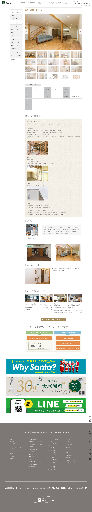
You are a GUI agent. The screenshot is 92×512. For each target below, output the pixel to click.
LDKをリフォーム (33, 446)
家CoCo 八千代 (53, 448)
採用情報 (68, 439)
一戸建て (13, 15)
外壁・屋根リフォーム (34, 454)
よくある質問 (32, 466)
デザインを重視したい (34, 439)
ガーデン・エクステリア (16, 55)
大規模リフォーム (15, 45)
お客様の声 (13, 453)
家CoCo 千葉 (52, 445)
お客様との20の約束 (34, 464)
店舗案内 (49, 441)
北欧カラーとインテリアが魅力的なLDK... (60, 304)
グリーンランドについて (53, 439)
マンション (14, 18)
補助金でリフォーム (34, 456)
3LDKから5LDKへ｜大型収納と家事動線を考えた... (74, 304)
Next (80, 31)
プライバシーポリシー (71, 452)
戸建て (13, 443)
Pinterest (44, 432)
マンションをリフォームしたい (36, 444)
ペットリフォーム (16, 450)
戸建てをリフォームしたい (35, 441)
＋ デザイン (14, 26)
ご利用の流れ (32, 461)
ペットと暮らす (15, 29)
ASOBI (12, 39)
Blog (50, 432)
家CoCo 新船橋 (53, 450)
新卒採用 (70, 441)
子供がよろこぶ (15, 42)
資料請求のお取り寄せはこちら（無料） (67, 348)
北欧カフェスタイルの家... (46, 304)
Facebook (66, 432)
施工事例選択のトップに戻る (53, 319)
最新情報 (12, 458)
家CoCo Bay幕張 (53, 443)
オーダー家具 (14, 52)
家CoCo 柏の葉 (53, 454)
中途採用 (70, 442)
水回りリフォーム (33, 449)
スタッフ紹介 (50, 457)
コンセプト (22, 3)
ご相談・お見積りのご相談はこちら (39, 338)
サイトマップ (69, 450)
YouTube (58, 432)
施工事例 (12, 441)
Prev (26, 31)
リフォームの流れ (68, 338)
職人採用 (70, 444)
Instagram (25, 432)
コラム (67, 3)
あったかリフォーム (34, 451)
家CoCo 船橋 (52, 447)
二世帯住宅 (14, 35)
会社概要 (68, 447)
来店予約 (68, 457)
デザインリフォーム (16, 447)
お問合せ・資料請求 (71, 460)
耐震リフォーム (15, 32)
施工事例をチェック (68, 343)
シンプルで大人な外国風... (31, 304)
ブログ (30, 459)
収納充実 (13, 48)
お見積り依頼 (69, 455)
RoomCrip (35, 432)
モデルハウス (13, 456)
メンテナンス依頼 (70, 462)
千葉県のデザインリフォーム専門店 (41, 502)
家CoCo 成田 (52, 452)
